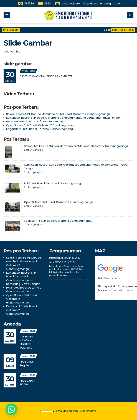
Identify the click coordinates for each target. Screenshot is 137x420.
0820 (43, 3)
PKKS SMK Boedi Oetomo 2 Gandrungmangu (35, 121)
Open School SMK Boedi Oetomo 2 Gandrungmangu (40, 125)
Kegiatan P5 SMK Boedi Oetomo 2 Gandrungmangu (40, 129)
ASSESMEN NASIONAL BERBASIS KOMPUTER (46, 76)
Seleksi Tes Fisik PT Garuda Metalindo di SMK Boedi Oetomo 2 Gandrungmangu (58, 114)
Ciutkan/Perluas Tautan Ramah (47, 411)
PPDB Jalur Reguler (26, 363)
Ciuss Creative (87, 411)
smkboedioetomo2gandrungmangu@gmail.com (88, 3)
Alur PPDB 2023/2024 (62, 262)
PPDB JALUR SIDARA (27, 382)
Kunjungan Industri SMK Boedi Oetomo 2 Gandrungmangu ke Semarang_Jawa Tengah (63, 118)
